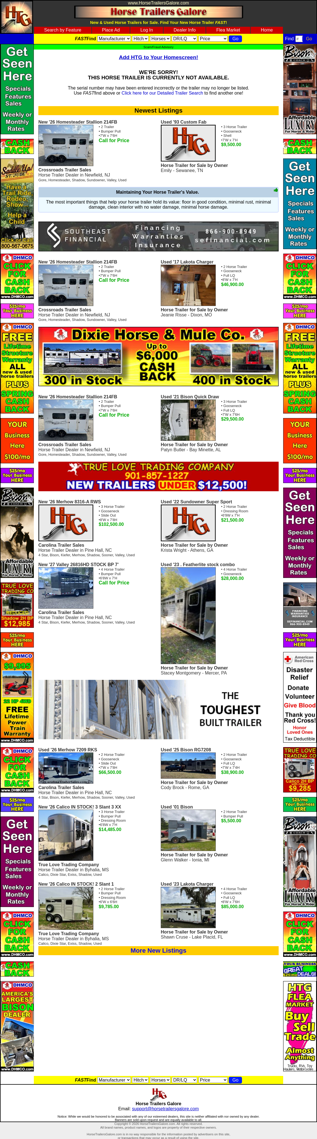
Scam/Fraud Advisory (158, 47)
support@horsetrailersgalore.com (165, 1108)
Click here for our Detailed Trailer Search (162, 93)
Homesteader (59, 180)
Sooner (107, 555)
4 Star (43, 555)
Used (122, 180)
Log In (146, 30)
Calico (43, 874)
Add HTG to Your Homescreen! (158, 57)
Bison (54, 555)
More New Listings (158, 950)
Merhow (78, 555)
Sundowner (96, 180)
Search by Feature (63, 30)
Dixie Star (58, 874)
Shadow (78, 180)
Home (267, 30)
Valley (111, 180)
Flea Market (228, 30)
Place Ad (111, 30)
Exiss (72, 874)
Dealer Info (185, 30)
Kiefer (65, 555)
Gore (42, 180)
